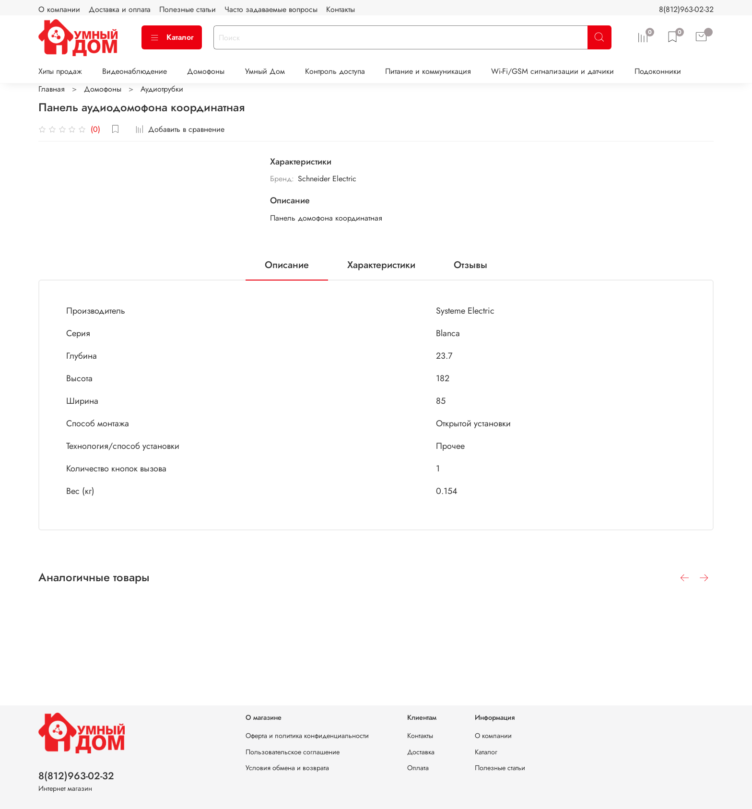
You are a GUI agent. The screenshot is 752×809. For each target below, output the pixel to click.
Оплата (418, 768)
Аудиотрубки (162, 88)
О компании (59, 9)
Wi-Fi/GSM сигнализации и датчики (552, 71)
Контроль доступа (335, 71)
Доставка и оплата (120, 9)
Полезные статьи (187, 9)
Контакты (340, 9)
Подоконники (657, 71)
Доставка (421, 752)
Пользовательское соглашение (293, 752)
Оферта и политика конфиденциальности (307, 735)
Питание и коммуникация (428, 71)
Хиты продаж (60, 71)
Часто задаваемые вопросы (270, 9)
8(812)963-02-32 (686, 9)
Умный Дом (265, 71)
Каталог (172, 37)
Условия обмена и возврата (287, 768)
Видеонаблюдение (134, 71)
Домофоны (205, 71)
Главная (51, 88)
